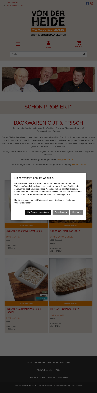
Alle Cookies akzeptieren (38, 212)
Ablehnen (76, 212)
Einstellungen (61, 212)
